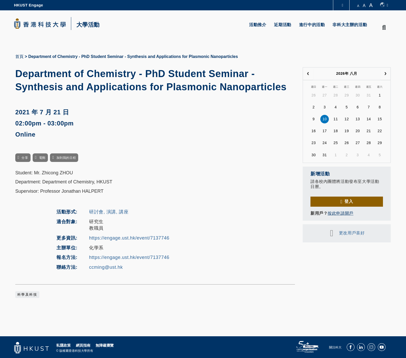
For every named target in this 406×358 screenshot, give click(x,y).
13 (358, 119)
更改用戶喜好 (352, 233)
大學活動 (88, 25)
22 (380, 131)
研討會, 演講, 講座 (108, 211)
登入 (348, 201)
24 (324, 143)
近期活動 (282, 25)
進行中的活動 (312, 25)
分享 (24, 158)
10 (324, 119)
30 (358, 95)
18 (336, 131)
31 (369, 95)
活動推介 (257, 25)
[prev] (308, 74)
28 (336, 95)
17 (324, 131)
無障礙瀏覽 (105, 345)
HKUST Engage (28, 5)
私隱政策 (63, 345)
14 (369, 119)
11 (336, 119)
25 (336, 143)
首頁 (19, 56)
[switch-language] (384, 5)
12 (347, 119)
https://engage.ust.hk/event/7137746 (129, 238)
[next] (385, 74)
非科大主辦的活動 (349, 25)
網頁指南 (83, 345)
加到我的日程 (66, 158)
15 (380, 119)
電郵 (42, 158)
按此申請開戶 (340, 213)
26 (313, 95)
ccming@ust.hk (106, 267)
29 (347, 95)
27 (324, 95)
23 (313, 143)
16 (313, 131)
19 (347, 131)
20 (358, 131)
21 (369, 131)
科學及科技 (27, 294)
